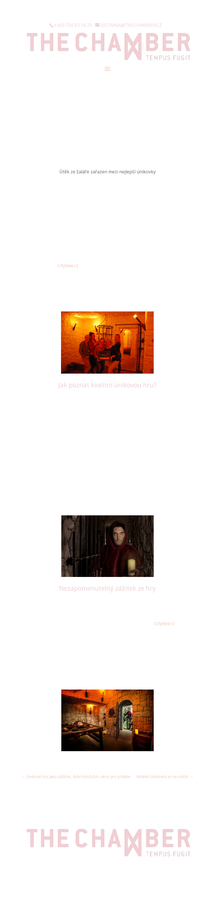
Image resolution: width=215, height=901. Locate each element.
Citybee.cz (164, 623)
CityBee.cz (67, 265)
